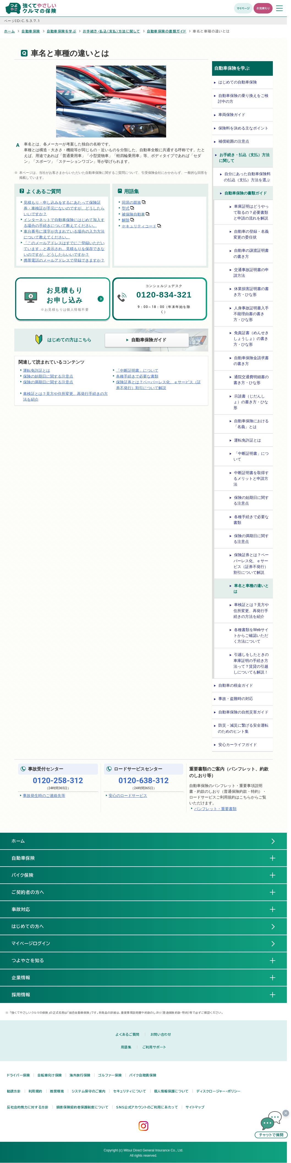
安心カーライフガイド (237, 744)
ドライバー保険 (18, 1075)
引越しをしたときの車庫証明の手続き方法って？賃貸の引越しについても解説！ (251, 663)
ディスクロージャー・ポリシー (218, 1091)
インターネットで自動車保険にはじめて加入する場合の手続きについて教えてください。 (64, 222)
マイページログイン (31, 943)
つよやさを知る (32, 960)
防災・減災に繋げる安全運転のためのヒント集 (243, 728)
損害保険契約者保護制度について (82, 1107)
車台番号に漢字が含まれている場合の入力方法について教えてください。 (64, 234)
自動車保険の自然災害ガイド (243, 712)
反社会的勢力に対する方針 (28, 1107)
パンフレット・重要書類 (215, 809)
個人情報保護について (171, 1091)
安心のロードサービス (128, 795)
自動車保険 (30, 31)
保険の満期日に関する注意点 (48, 382)
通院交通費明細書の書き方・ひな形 (251, 380)
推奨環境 (57, 1091)
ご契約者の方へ (32, 891)
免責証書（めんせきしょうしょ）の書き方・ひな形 (251, 339)
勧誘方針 (14, 1091)
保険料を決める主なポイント (243, 128)
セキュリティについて (129, 1091)
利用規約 (36, 1091)
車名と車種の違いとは (251, 588)
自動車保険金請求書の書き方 (251, 361)
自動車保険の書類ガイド (166, 31)
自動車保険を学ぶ (61, 31)
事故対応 (25, 909)
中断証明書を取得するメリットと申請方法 (251, 478)
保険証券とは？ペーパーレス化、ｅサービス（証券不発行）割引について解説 (158, 385)
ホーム (9, 31)
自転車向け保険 (49, 1075)
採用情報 (25, 994)
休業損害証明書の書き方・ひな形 (251, 291)
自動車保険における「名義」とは (251, 424)
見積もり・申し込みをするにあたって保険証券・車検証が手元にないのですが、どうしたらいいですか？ (64, 208)
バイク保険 (27, 874)
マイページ (243, 8)
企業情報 (25, 977)
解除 (126, 220)
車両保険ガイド (231, 114)
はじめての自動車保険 (237, 82)
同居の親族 (131, 202)
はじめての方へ (28, 926)
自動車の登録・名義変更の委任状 (251, 234)
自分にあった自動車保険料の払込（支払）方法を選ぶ (247, 177)
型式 (126, 208)
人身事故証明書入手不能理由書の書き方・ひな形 (251, 314)
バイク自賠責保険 (142, 1075)
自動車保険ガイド (148, 339)
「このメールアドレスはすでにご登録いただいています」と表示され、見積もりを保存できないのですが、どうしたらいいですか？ (64, 248)
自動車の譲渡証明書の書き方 (251, 253)
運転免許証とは (36, 370)
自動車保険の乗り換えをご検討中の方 (243, 98)
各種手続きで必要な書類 (137, 376)
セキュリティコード (139, 226)
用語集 (126, 1047)
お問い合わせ (160, 1034)
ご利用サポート (154, 1047)
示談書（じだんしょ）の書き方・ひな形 (251, 402)
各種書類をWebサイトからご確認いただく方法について (251, 635)
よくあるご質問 (127, 1034)
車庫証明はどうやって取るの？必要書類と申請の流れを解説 (251, 212)
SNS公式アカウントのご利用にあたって (147, 1107)
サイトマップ (195, 1107)
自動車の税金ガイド (235, 685)
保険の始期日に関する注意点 (48, 376)
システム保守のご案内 (89, 1091)
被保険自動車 (133, 214)
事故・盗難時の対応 (235, 698)
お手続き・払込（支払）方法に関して (111, 31)
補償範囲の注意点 (233, 141)
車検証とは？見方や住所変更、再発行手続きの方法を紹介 (65, 396)
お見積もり (263, 8)
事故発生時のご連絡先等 (44, 795)
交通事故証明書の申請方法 (251, 272)
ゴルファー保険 (110, 1075)
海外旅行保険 (80, 1075)
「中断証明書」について (137, 370)
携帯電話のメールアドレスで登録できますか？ (64, 260)
